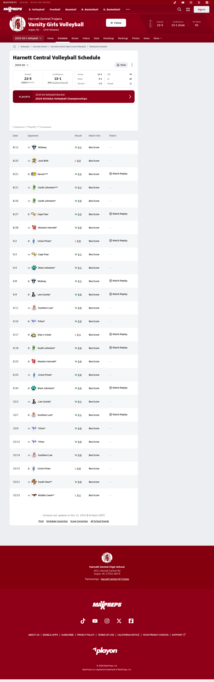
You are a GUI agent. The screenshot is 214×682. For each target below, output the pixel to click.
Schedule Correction (57, 521)
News (147, 38)
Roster (75, 38)
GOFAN (24, 2)
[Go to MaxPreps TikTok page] (83, 621)
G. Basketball (111, 9)
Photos (136, 38)
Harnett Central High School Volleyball (68, 46)
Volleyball (25, 46)
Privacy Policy (85, 634)
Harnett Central (40, 46)
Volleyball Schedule (98, 46)
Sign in (201, 9)
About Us (33, 634)
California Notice (128, 634)
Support (179, 634)
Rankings (123, 38)
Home (50, 38)
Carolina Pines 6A (59, 82)
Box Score (94, 147)
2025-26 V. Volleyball (28, 38)
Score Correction (79, 521)
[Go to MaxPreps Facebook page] (131, 621)
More (157, 38)
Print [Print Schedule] (121, 65)
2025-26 (22, 65)
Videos (86, 38)
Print (41, 521)
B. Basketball (89, 9)
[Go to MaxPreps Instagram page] (107, 621)
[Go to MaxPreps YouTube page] (95, 621)
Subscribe (67, 634)
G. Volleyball (37, 9)
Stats (96, 38)
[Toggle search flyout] (179, 9)
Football (55, 9)
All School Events (100, 521)
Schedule (63, 38)
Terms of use (106, 634)
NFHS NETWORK (41, 2)
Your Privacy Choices (156, 634)
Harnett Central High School (107, 560)
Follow (116, 22)
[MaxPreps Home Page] (14, 46)
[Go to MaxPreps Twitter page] (119, 621)
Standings (108, 38)
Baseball (70, 9)
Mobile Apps (50, 634)
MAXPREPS (10, 2)
